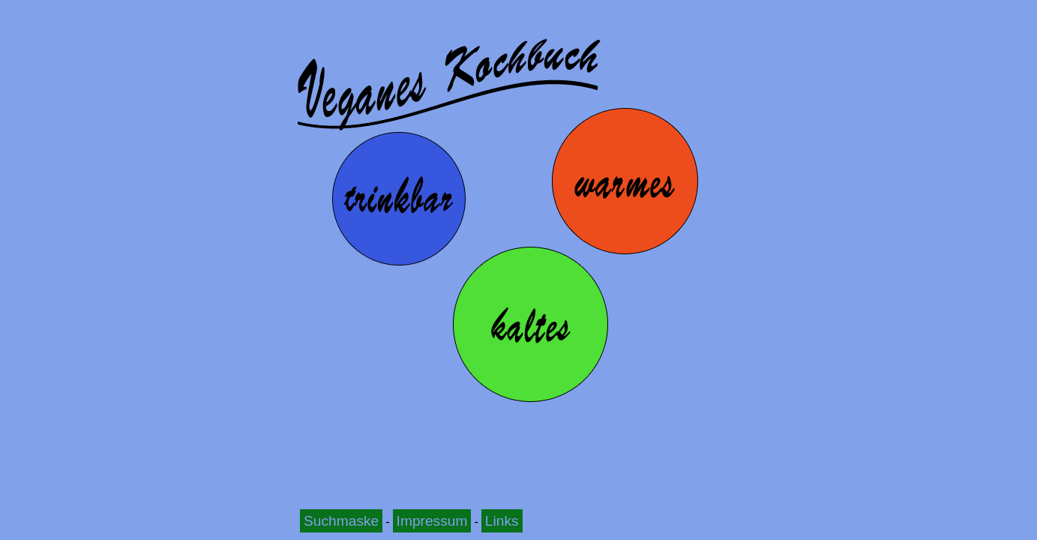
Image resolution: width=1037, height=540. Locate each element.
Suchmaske (341, 521)
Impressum (432, 521)
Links (502, 521)
